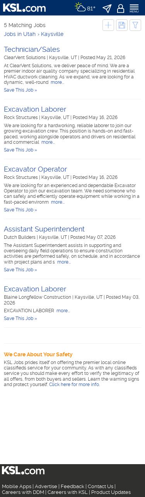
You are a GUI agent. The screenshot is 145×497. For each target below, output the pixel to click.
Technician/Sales (32, 49)
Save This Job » (20, 90)
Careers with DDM (23, 492)
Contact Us (100, 486)
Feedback (72, 486)
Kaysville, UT (63, 57)
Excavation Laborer (35, 109)
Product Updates (111, 492)
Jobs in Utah (20, 34)
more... (56, 82)
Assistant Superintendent (44, 229)
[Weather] (85, 7)
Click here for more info (74, 384)
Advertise (46, 486)
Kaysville (52, 34)
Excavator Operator (35, 169)
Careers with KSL (68, 492)
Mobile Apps (16, 486)
